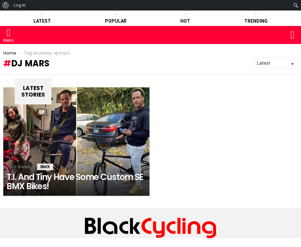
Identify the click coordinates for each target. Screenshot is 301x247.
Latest (42, 18)
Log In (20, 5)
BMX (45, 167)
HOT (185, 18)
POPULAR (116, 18)
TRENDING (256, 18)
